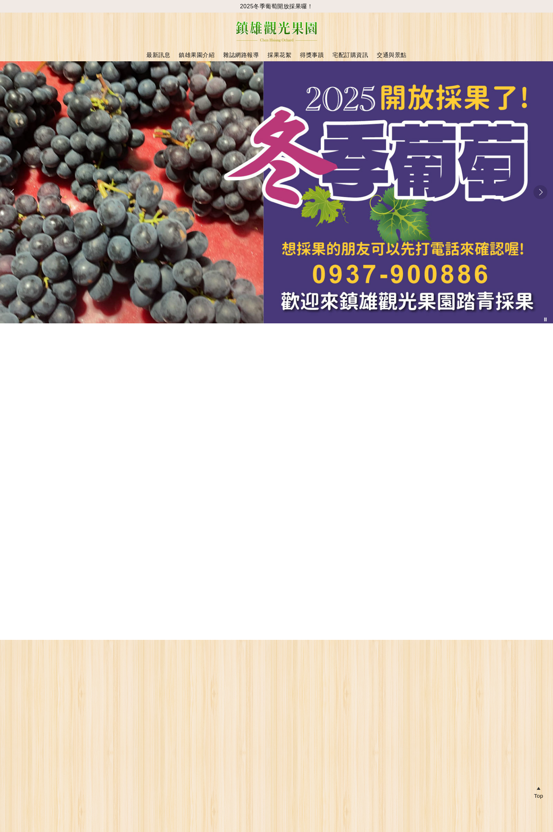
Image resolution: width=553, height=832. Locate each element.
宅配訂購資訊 (350, 55)
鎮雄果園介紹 (196, 55)
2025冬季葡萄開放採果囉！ (276, 6)
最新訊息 (158, 55)
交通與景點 (392, 55)
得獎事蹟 (312, 55)
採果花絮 (279, 55)
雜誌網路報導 (241, 55)
